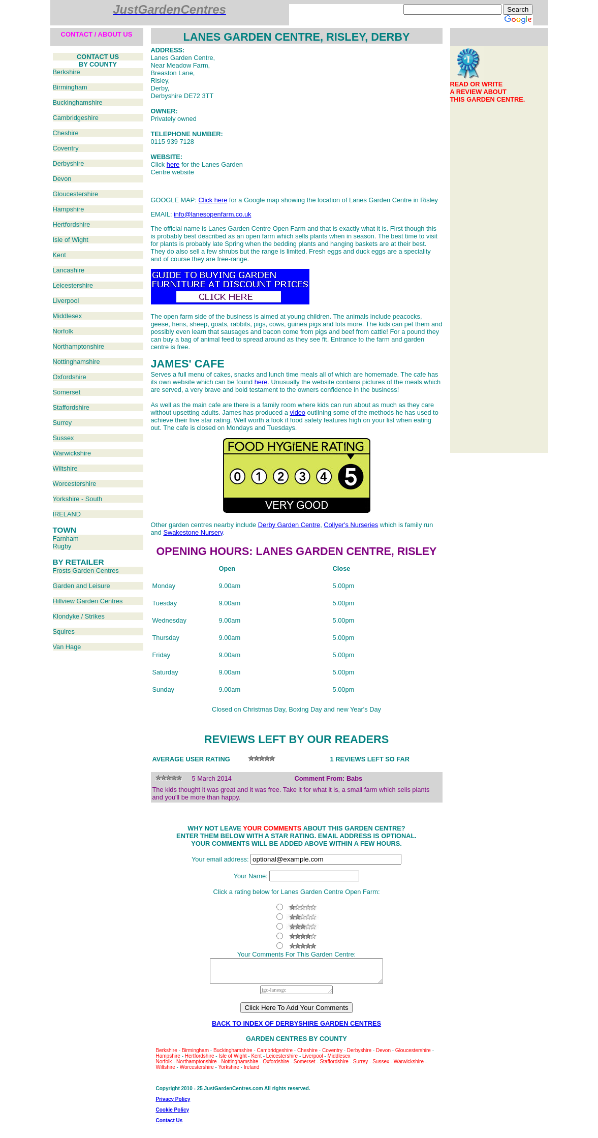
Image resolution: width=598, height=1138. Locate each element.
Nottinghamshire (76, 361)
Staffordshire (71, 407)
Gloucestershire (76, 194)
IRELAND (67, 514)
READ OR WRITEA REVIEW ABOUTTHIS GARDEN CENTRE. (487, 91)
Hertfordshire (71, 224)
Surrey (62, 422)
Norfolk (63, 331)
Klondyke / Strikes (79, 616)
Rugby (62, 546)
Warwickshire (72, 453)
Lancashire (69, 270)
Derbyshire (68, 163)
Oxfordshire (69, 377)
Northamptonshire (79, 346)
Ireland (252, 1071)
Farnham (66, 538)
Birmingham (70, 87)
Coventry (66, 148)
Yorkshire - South (78, 499)
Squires (64, 631)
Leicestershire (73, 285)
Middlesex (67, 316)
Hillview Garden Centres (88, 601)
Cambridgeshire (76, 117)
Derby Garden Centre (289, 525)
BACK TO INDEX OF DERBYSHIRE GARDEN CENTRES (296, 1028)
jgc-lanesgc (296, 994)
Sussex (63, 438)
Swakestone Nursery (193, 532)
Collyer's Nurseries (351, 525)
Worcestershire (75, 483)
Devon (62, 178)
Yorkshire (228, 1071)
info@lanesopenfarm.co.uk (212, 214)
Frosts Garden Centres (86, 570)
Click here (212, 200)
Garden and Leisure (81, 586)
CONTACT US (98, 56)
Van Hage (67, 647)
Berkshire (66, 72)
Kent (59, 255)
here (173, 164)
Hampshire (68, 209)
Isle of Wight (70, 239)
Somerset (67, 392)
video (297, 412)
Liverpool (66, 300)
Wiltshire (65, 468)
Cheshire (66, 133)
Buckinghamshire (78, 102)
